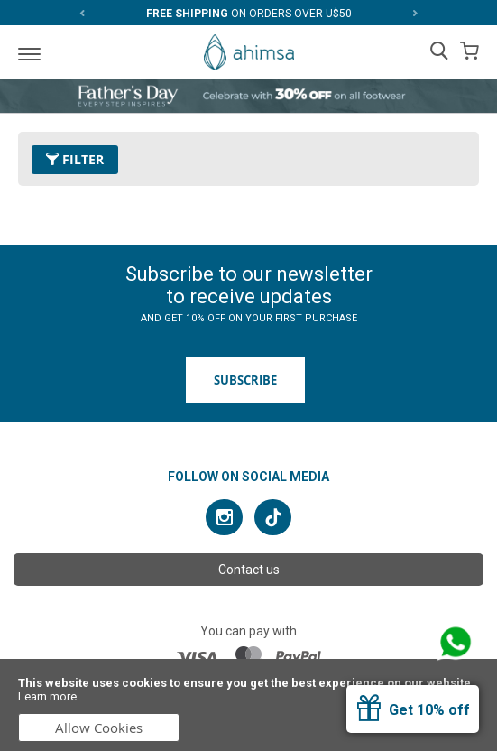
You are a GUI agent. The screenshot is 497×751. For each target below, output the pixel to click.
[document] (248, 705)
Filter (75, 159)
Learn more (47, 696)
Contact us (249, 569)
